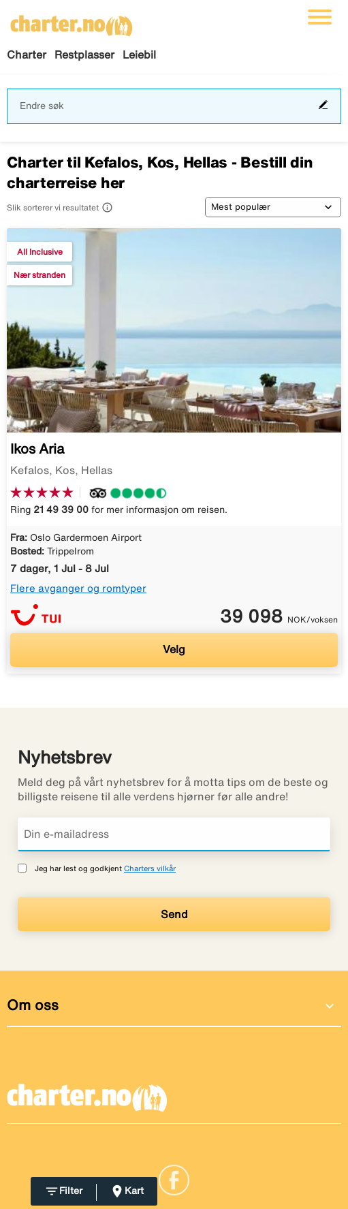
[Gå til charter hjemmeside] (71, 21)
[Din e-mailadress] (174, 834)
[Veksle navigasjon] (320, 17)
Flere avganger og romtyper (78, 588)
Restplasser (84, 54)
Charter (26, 54)
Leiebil (139, 54)
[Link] (174, 1179)
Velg (174, 649)
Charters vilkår (150, 868)
